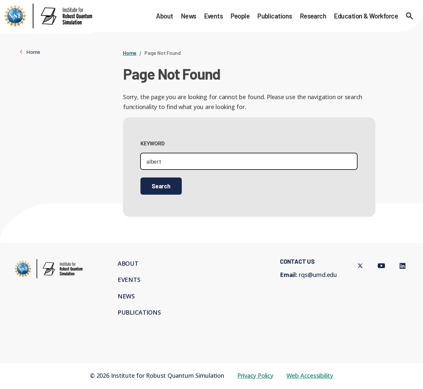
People (240, 16)
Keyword (152, 143)
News (188, 16)
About (164, 16)
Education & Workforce (366, 16)
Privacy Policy (255, 375)
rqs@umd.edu (318, 275)
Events (213, 16)
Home (129, 53)
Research (313, 16)
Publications (274, 16)
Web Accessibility (310, 375)
